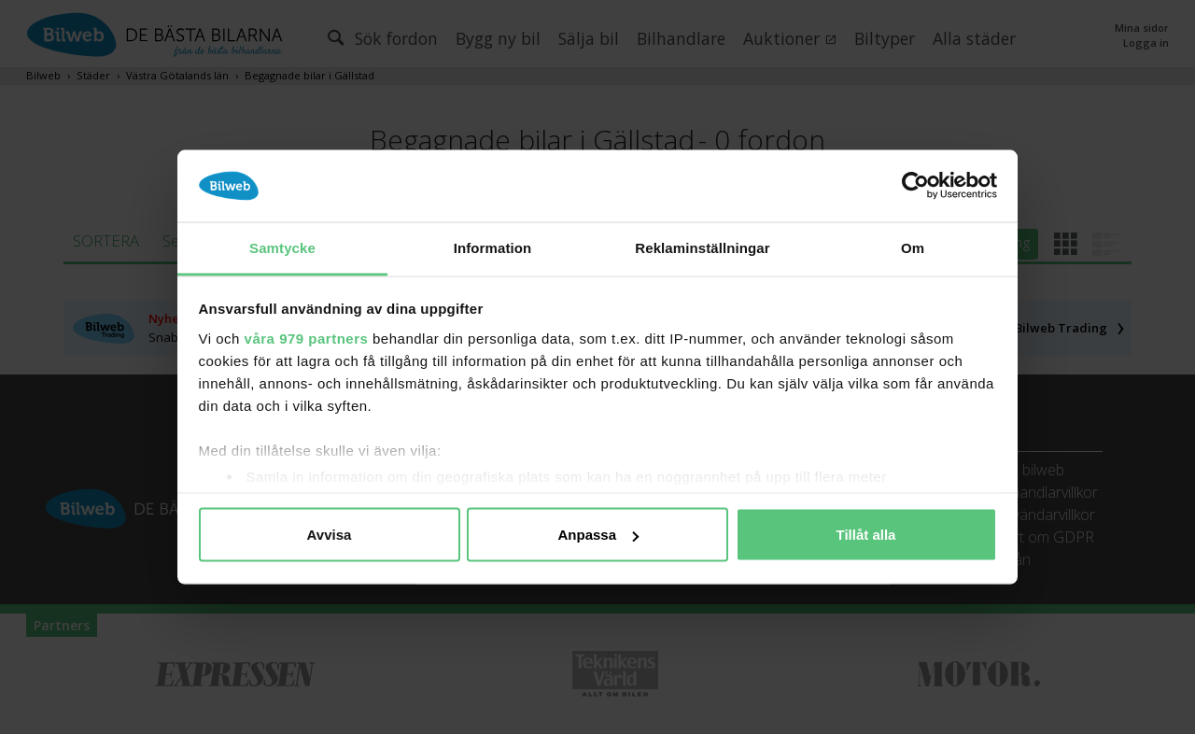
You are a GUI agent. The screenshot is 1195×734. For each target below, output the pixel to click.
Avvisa (329, 535)
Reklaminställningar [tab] (702, 247)
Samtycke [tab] (282, 247)
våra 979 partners (307, 338)
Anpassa (598, 535)
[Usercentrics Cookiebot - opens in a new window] (915, 186)
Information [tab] (493, 247)
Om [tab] (912, 247)
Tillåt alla (866, 535)
